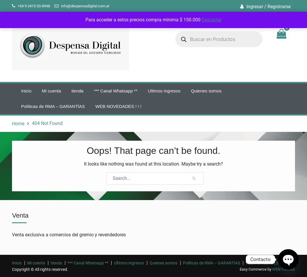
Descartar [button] (212, 20)
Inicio (26, 90)
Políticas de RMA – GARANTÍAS (53, 106)
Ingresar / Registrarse (268, 6)
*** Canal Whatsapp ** (115, 90)
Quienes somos (206, 90)
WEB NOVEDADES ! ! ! (118, 106)
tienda (77, 90)
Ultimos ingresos (164, 90)
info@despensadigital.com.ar (85, 6)
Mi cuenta (51, 90)
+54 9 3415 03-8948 (34, 6)
